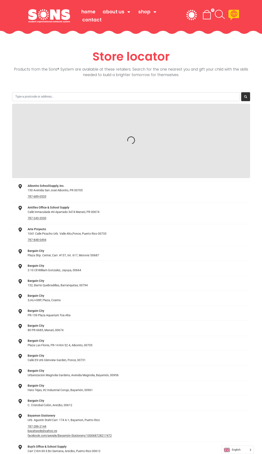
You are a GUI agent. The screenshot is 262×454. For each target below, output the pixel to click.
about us (117, 12)
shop (147, 12)
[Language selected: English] (238, 450)
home (88, 12)
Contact (92, 20)
